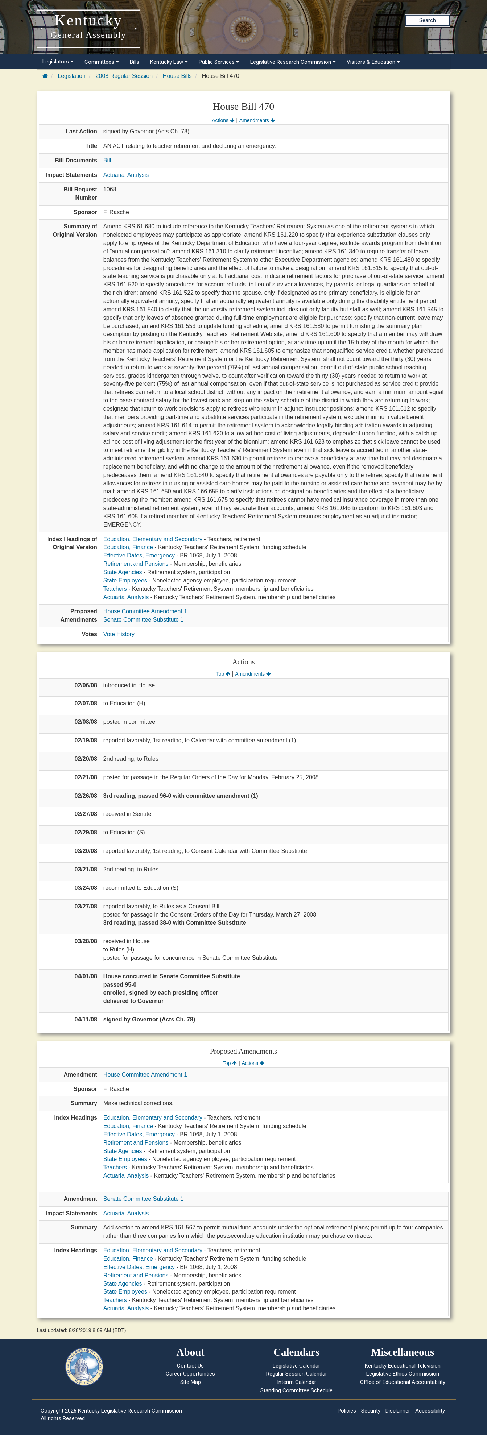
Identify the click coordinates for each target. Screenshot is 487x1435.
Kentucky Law (169, 62)
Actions (223, 120)
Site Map (190, 1382)
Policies (347, 1410)
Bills (134, 62)
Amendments (257, 120)
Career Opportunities (190, 1373)
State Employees (125, 580)
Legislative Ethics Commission (402, 1373)
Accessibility (430, 1410)
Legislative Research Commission (293, 62)
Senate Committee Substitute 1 (143, 620)
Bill (107, 160)
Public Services (219, 62)
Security (370, 1410)
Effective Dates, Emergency (139, 555)
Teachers (115, 589)
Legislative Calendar (296, 1366)
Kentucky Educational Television (403, 1366)
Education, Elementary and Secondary (152, 539)
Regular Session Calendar (296, 1373)
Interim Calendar (296, 1382)
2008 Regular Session (124, 76)
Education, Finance (128, 547)
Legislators (58, 61)
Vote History (119, 634)
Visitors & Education (373, 62)
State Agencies (122, 572)
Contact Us (190, 1366)
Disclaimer (397, 1410)
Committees (101, 62)
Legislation (72, 76)
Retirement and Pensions (136, 564)
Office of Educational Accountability (402, 1382)
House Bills (177, 76)
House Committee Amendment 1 (145, 611)
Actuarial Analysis (126, 175)
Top (223, 674)
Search (427, 20)
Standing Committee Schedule (296, 1390)
